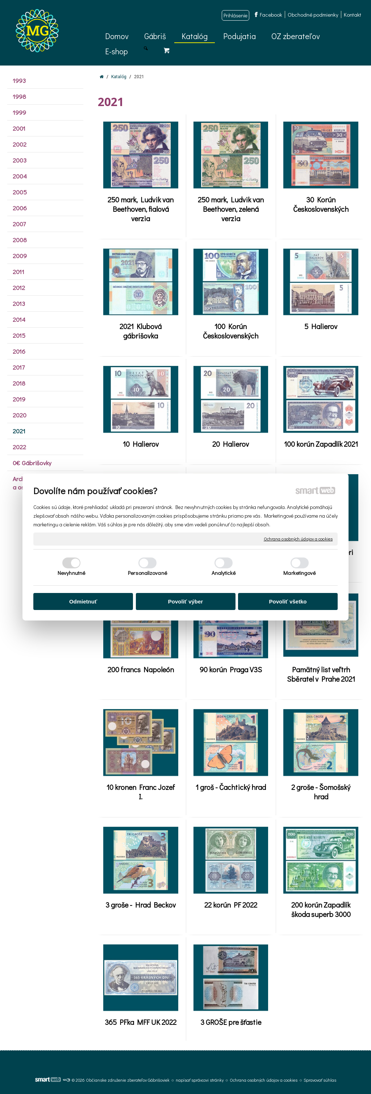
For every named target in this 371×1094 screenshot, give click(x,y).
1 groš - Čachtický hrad (231, 787)
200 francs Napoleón (141, 669)
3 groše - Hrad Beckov (140, 904)
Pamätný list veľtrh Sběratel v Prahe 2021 (321, 674)
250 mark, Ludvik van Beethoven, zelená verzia (232, 209)
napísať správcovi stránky (200, 1080)
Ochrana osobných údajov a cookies (298, 539)
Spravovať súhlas (320, 1080)
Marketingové (299, 572)
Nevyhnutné (71, 572)
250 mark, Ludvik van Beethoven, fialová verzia (142, 209)
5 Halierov (320, 326)
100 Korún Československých (230, 330)
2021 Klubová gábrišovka (141, 330)
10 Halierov (141, 444)
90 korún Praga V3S (231, 669)
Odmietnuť (83, 601)
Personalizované (147, 572)
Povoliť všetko (288, 601)
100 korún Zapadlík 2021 (321, 444)
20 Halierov (230, 444)
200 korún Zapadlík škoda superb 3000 (321, 909)
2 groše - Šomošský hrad (321, 791)
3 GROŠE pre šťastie (230, 1022)
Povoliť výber (185, 601)
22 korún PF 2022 (230, 904)
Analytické (224, 572)
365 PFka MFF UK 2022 (140, 1022)
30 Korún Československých (321, 204)
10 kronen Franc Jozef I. (142, 791)
